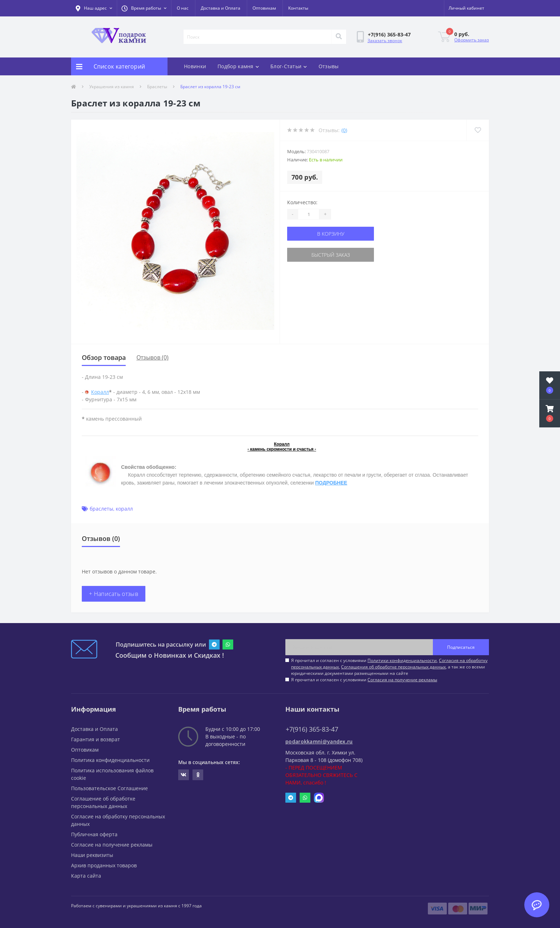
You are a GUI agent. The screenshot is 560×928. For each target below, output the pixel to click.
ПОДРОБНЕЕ (331, 483)
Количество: (302, 202)
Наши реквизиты (92, 855)
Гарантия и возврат (95, 739)
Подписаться (461, 647)
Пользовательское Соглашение (109, 788)
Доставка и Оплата (220, 8)
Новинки (195, 66)
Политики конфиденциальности (402, 660)
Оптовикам (264, 8)
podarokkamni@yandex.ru (319, 741)
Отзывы (329, 66)
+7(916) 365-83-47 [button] (312, 729)
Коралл (100, 391)
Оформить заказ (471, 40)
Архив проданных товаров (104, 865)
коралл (124, 508)
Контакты (298, 8)
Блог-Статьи (288, 66)
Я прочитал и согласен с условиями (364, 680)
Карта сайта (86, 875)
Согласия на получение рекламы (402, 680)
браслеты (101, 508)
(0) (344, 130)
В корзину (330, 233)
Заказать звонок (385, 40)
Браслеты (157, 87)
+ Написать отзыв (113, 594)
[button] (144, 8)
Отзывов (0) (152, 357)
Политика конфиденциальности (110, 760)
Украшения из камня (111, 87)
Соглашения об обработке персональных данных (393, 667)
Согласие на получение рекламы (111, 844)
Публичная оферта (94, 834)
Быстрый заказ (330, 254)
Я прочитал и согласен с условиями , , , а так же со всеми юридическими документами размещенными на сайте (389, 666)
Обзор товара (104, 357)
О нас (183, 8)
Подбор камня (238, 66)
